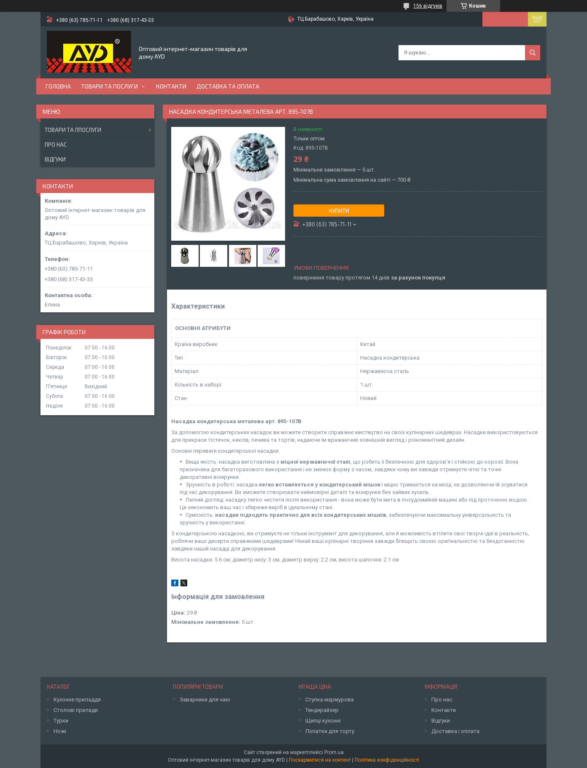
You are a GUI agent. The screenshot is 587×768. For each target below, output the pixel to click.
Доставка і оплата (455, 731)
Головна (58, 86)
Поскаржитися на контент (320, 760)
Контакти (171, 86)
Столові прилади (76, 710)
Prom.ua (334, 752)
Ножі (60, 731)
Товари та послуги (109, 86)
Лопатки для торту (329, 731)
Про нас (56, 144)
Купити (339, 210)
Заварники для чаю (205, 699)
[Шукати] (532, 52)
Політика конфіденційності (387, 760)
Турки (61, 720)
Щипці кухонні (323, 720)
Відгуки (55, 159)
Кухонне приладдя (77, 699)
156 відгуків (427, 6)
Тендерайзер (322, 710)
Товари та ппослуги (73, 129)
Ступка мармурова (329, 699)
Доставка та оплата (228, 86)
